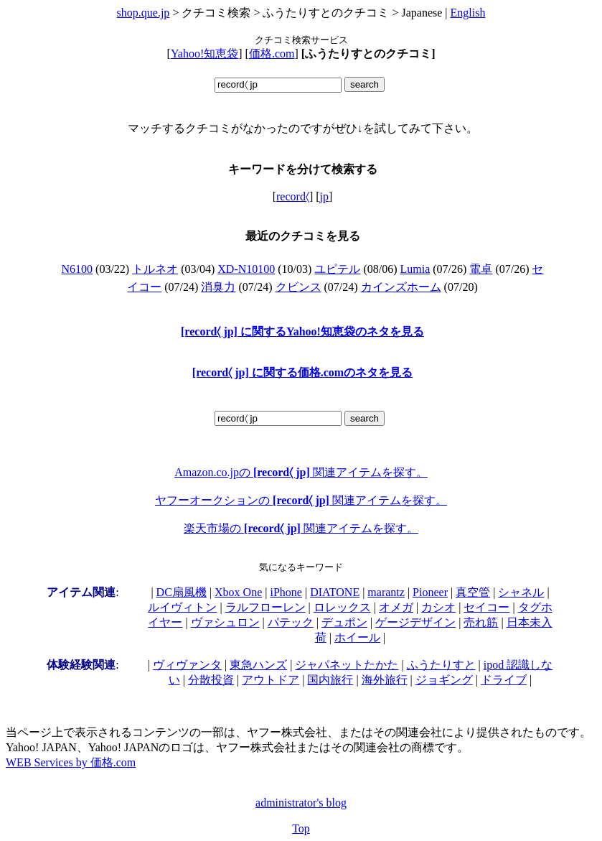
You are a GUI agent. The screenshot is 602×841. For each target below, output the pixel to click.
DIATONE (334, 592)
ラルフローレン (265, 607)
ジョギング (444, 680)
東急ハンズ (258, 665)
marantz (386, 592)
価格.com (272, 53)
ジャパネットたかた (346, 665)
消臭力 (218, 287)
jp (324, 196)
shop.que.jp (143, 12)
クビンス (298, 287)
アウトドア (270, 680)
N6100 (77, 269)
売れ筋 (481, 622)
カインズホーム (401, 287)
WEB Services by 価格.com (71, 762)
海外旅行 (385, 680)
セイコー (486, 607)
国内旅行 (330, 680)
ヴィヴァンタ (187, 665)
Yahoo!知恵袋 (204, 53)
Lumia (415, 269)
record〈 (292, 196)
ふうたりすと (441, 665)
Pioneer (430, 592)
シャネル (521, 592)
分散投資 (211, 680)
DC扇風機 (181, 592)
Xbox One (238, 592)
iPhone (285, 592)
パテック (291, 622)
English (468, 12)
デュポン (344, 622)
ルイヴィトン (182, 607)
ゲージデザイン (415, 622)
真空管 (473, 592)
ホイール (357, 637)
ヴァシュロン (225, 622)
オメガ (396, 607)
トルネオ (155, 269)
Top (301, 828)
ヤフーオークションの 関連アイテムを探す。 (301, 500)
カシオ (438, 607)
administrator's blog (301, 802)
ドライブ (504, 680)
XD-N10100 (246, 269)
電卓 (480, 269)
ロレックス (342, 607)
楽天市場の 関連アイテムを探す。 (301, 528)
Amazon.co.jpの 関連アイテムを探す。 (301, 472)
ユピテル (337, 269)
